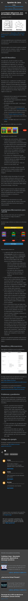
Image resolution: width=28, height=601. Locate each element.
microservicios (13, 454)
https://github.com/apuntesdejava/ (14, 9)
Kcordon (9, 482)
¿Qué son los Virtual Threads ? (10, 577)
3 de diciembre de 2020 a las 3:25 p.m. (16, 473)
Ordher (9, 460)
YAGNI (5, 119)
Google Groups (8, 514)
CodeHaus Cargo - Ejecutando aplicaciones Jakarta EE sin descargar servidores (10, 557)
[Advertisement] (14, 536)
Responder (10, 468)
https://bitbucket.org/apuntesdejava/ (14, 7)
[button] (26, 13)
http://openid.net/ (10, 522)
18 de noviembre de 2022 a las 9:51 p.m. (16, 483)
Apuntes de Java (14, 2)
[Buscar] (26, 3)
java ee (6, 454)
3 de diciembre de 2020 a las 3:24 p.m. (16, 461)
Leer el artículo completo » (18, 572)
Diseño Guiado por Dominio (15, 114)
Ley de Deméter (20, 108)
